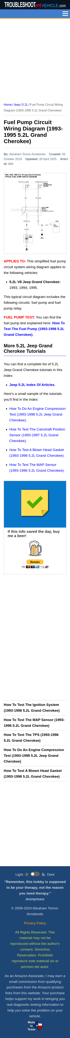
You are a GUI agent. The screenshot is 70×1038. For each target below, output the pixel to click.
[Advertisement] (35, 59)
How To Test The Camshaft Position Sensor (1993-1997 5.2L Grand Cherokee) (37, 435)
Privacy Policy (35, 923)
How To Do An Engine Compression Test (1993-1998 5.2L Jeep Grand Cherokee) (37, 414)
